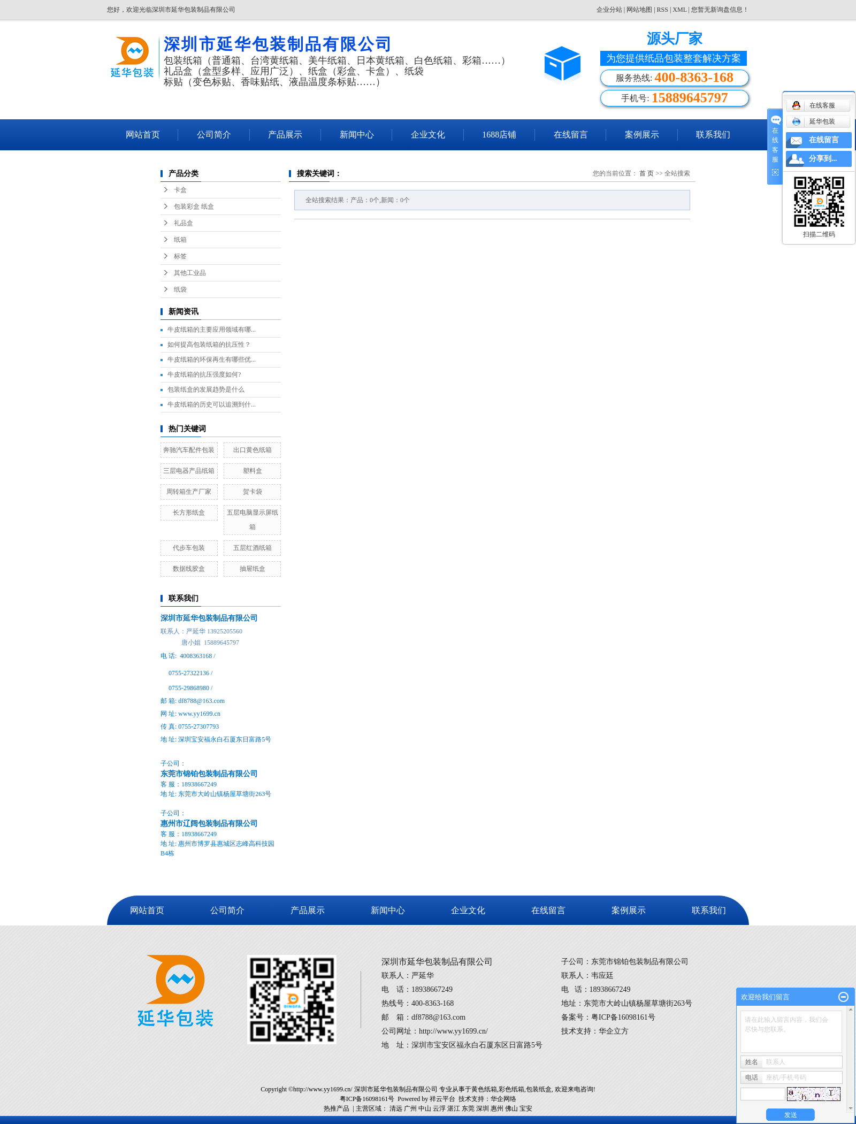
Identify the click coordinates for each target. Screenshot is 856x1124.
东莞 (468, 1108)
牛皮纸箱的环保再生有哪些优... (211, 359)
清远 (395, 1108)
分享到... (823, 159)
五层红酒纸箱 (252, 548)
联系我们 (713, 134)
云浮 (439, 1108)
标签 (180, 256)
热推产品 (336, 1108)
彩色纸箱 (511, 1089)
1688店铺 (499, 134)
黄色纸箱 (484, 1089)
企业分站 (609, 9)
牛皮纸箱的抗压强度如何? (204, 374)
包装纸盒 (539, 1089)
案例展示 (642, 134)
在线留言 (571, 134)
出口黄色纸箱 (252, 450)
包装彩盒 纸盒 (194, 206)
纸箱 (180, 239)
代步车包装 (189, 548)
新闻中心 (357, 134)
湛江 (453, 1108)
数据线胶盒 (189, 568)
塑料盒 (252, 471)
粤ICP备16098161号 (367, 1099)
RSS (662, 9)
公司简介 (214, 134)
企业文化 (428, 134)
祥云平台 (442, 1099)
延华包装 (813, 121)
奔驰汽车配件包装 (189, 450)
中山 (424, 1108)
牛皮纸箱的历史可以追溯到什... (211, 404)
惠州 (497, 1108)
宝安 (525, 1108)
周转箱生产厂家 (188, 491)
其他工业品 (190, 273)
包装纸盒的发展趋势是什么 (205, 389)
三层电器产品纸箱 (189, 471)
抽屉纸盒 (252, 568)
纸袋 (180, 289)
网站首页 (143, 134)
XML (679, 9)
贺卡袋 (252, 491)
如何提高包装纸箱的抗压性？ (209, 344)
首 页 (646, 173)
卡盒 (180, 190)
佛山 (511, 1108)
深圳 (482, 1108)
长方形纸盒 (189, 512)
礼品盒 (183, 223)
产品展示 (285, 134)
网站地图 (640, 9)
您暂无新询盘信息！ (720, 9)
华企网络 (503, 1099)
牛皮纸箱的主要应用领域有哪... (211, 329)
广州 (410, 1108)
